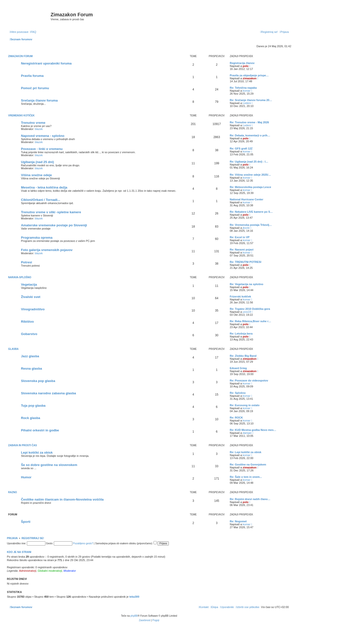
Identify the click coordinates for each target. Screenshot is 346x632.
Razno (12, 492)
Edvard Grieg (238, 368)
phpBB (134, 615)
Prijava (12, 538)
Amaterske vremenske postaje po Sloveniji (54, 225)
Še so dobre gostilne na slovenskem (49, 465)
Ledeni (247, 103)
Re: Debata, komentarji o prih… (250, 135)
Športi (25, 522)
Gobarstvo (29, 334)
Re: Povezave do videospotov (249, 380)
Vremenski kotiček (21, 115)
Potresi (26, 262)
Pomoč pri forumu (35, 88)
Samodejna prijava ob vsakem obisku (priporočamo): (126, 543)
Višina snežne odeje (36, 175)
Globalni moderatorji (50, 570)
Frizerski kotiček (240, 296)
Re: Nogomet (238, 521)
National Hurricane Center (246, 199)
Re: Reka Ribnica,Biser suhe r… (250, 321)
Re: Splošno (238, 392)
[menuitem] (33, 32)
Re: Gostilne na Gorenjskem (248, 464)
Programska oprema (37, 237)
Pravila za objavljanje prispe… (249, 75)
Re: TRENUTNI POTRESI (245, 261)
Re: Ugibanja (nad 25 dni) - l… (249, 161)
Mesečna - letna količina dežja (44, 187)
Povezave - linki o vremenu (42, 149)
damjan (247, 432)
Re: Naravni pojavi (241, 249)
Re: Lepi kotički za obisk (245, 452)
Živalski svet (30, 297)
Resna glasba (31, 368)
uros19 (247, 311)
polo (246, 65)
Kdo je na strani (19, 551)
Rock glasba (30, 418)
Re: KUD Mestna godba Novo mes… (253, 429)
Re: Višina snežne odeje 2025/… (250, 174)
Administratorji (27, 570)
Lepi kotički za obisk (37, 452)
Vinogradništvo (33, 309)
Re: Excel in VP (240, 237)
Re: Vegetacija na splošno (246, 284)
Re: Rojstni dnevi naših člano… (250, 499)
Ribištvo (27, 321)
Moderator (69, 570)
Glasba (13, 349)
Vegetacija (29, 284)
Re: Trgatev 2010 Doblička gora (250, 308)
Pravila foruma (32, 76)
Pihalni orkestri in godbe (40, 430)
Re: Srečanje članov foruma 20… (251, 100)
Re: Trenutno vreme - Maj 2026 (249, 122)
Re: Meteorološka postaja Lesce (250, 187)
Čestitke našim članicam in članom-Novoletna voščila (62, 499)
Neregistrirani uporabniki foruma (46, 63)
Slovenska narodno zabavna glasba (48, 393)
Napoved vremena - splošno (42, 136)
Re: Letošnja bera (241, 333)
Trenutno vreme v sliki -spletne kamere (51, 212)
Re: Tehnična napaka (243, 87)
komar (246, 90)
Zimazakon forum (20, 56)
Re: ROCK (236, 417)
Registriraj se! (32, 538)
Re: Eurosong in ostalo (244, 405)
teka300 (134, 596)
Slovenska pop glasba (38, 381)
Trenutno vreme (33, 123)
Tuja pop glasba (33, 405)
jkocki (246, 227)
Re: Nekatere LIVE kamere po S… (251, 211)
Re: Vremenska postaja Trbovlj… (251, 224)
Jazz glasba (30, 356)
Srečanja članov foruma (39, 100)
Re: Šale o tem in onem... (246, 476)
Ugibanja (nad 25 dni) (37, 162)
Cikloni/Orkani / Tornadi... (40, 200)
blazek (39, 128)
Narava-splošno (19, 277)
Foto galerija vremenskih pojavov (47, 250)
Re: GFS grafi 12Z (241, 148)
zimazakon (250, 78)
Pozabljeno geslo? (83, 543)
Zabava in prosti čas (22, 445)
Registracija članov (242, 63)
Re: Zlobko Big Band (243, 355)
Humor (26, 477)
